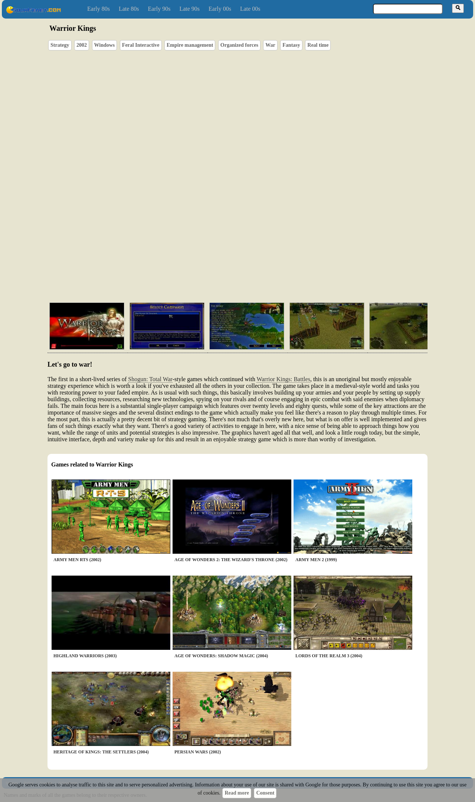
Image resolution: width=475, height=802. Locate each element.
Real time (317, 45)
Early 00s (220, 9)
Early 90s (159, 9)
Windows (104, 45)
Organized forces (239, 45)
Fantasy (291, 45)
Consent (265, 793)
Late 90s (189, 9)
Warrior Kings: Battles (283, 379)
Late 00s (250, 9)
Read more (237, 793)
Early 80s (98, 9)
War (270, 45)
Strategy (59, 45)
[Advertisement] (259, 261)
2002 (81, 45)
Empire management (190, 45)
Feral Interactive (141, 45)
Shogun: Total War (150, 379)
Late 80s (129, 9)
